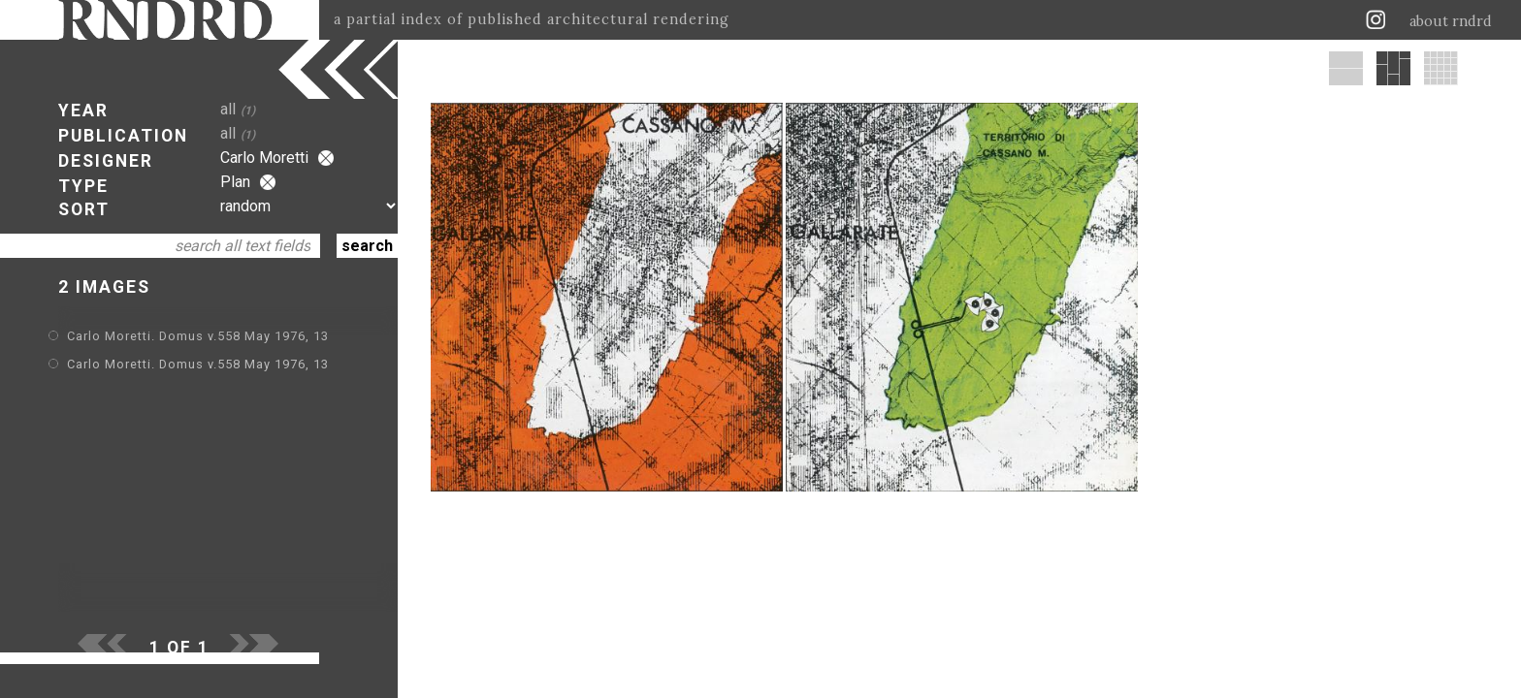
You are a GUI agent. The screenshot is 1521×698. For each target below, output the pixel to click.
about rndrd (1450, 21)
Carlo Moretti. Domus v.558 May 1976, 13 (198, 336)
